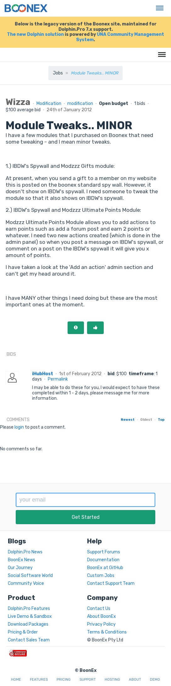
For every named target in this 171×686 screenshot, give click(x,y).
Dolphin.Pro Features (29, 608)
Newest (128, 420)
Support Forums (103, 552)
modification (80, 103)
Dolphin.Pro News (25, 552)
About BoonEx (101, 616)
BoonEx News (21, 560)
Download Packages (28, 624)
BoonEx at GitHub (105, 567)
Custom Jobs (100, 575)
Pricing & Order (23, 632)
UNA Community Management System (120, 37)
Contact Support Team (111, 583)
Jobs (58, 73)
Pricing (64, 680)
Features (39, 680)
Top (161, 420)
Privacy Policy (101, 624)
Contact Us (98, 608)
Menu (158, 4)
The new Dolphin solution (35, 34)
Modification (48, 103)
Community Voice (26, 583)
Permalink (58, 379)
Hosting (112, 680)
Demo (155, 680)
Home (16, 680)
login (19, 427)
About (135, 680)
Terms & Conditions (107, 632)
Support (88, 680)
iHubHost (42, 373)
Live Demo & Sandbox (30, 616)
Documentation (103, 560)
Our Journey (20, 567)
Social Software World (30, 575)
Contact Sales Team (29, 640)
